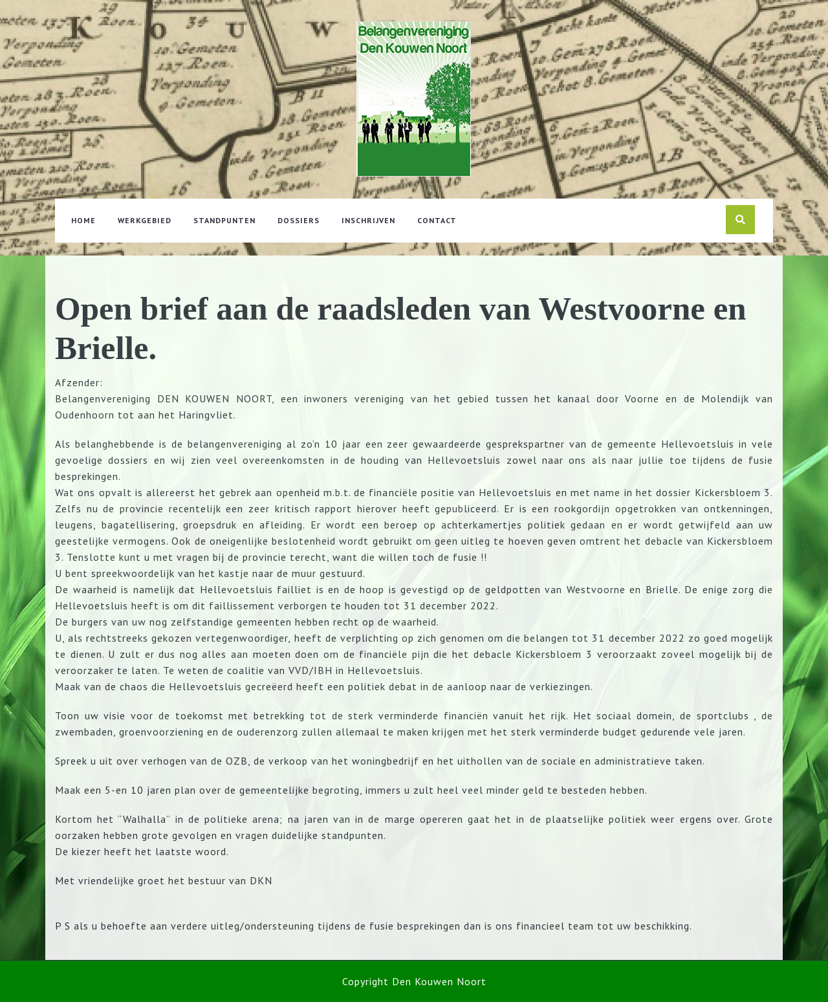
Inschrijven (368, 220)
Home (83, 220)
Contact (437, 220)
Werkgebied (144, 220)
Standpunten (224, 220)
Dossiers (299, 220)
